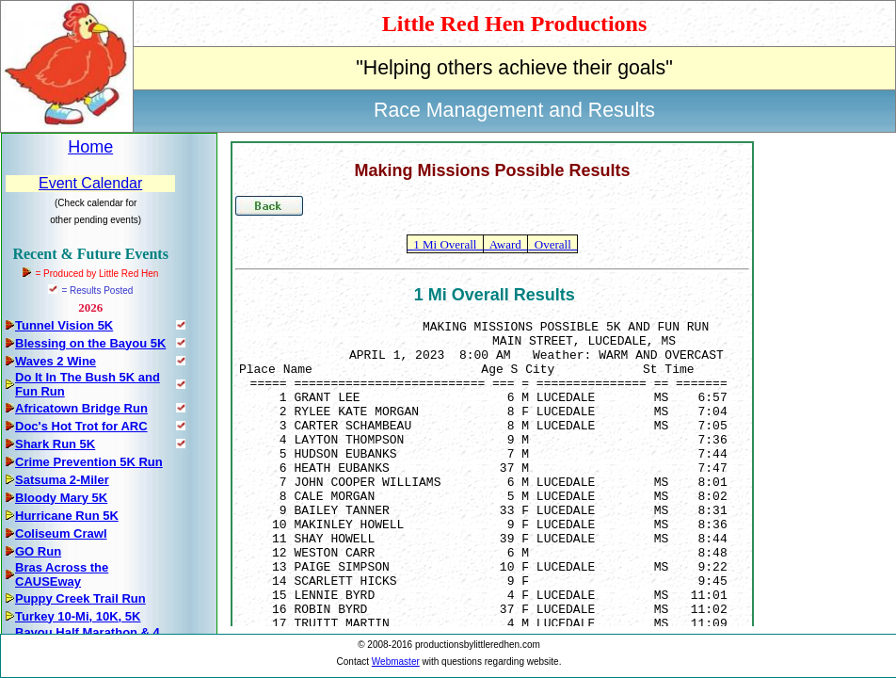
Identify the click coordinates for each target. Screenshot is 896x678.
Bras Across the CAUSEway (61, 574)
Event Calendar (90, 183)
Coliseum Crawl (61, 533)
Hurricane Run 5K (67, 515)
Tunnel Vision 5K (64, 325)
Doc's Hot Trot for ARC (81, 426)
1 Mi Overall (445, 244)
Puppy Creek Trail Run (80, 598)
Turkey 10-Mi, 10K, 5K (77, 616)
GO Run (38, 551)
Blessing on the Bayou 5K (90, 343)
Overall (552, 244)
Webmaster (396, 661)
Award (505, 244)
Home (90, 146)
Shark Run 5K (55, 444)
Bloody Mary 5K (61, 498)
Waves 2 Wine (55, 361)
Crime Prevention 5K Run (89, 462)
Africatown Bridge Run (81, 408)
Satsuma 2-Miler (62, 480)
